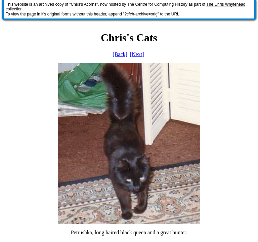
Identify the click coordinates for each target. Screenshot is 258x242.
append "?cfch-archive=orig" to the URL (144, 14)
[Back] (120, 54)
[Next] (137, 54)
